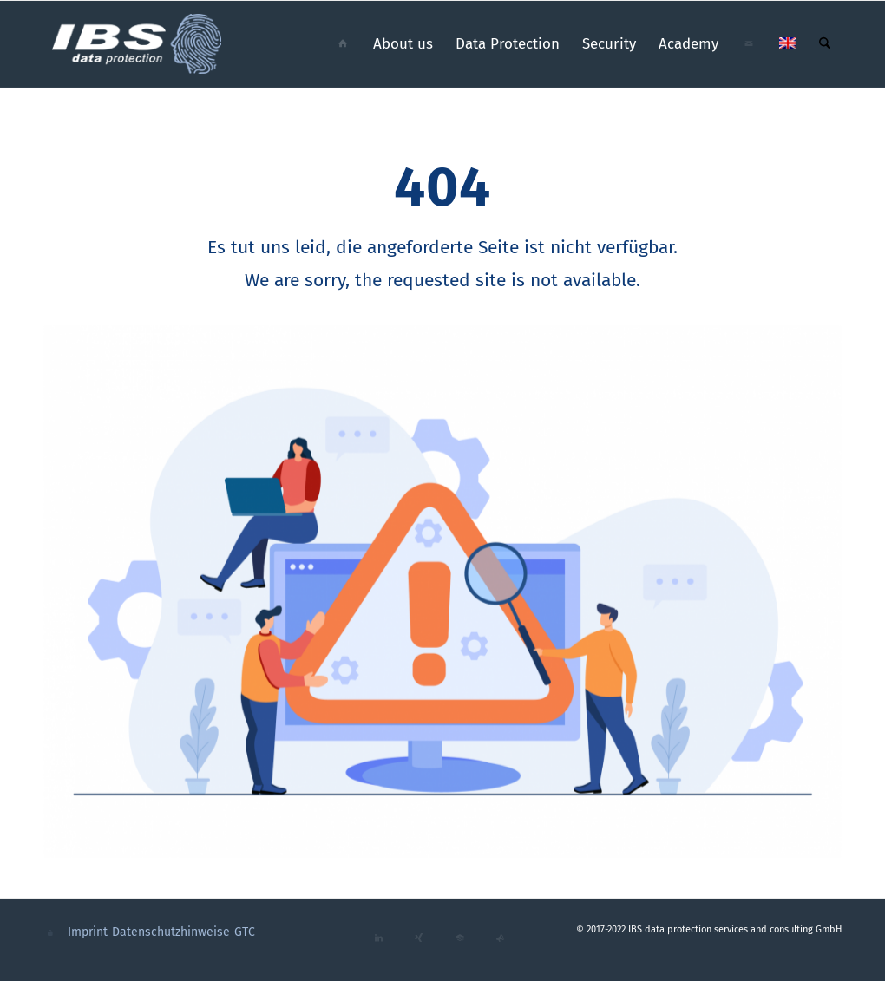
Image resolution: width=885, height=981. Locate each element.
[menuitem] (343, 44)
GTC (244, 932)
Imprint (88, 932)
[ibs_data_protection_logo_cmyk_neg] (137, 44)
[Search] (825, 44)
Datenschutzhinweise (171, 932)
